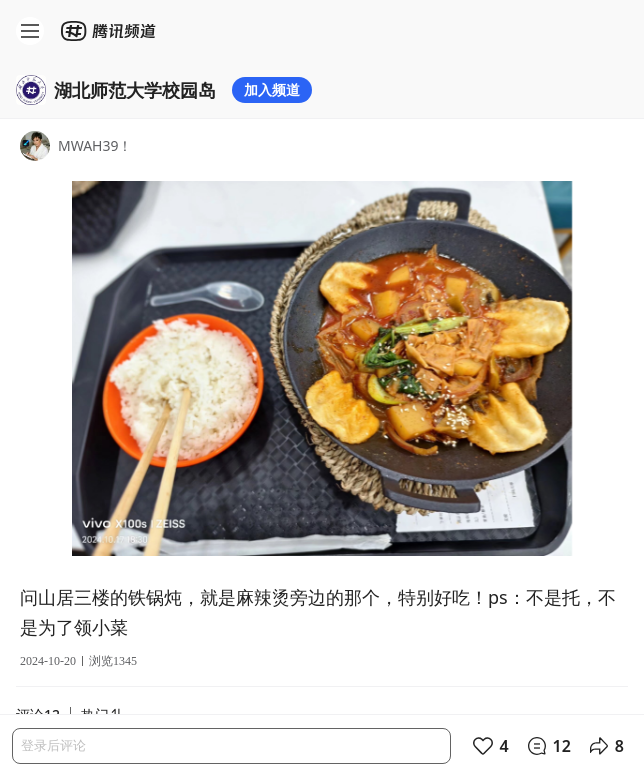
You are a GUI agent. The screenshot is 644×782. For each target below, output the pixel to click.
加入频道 (272, 89)
